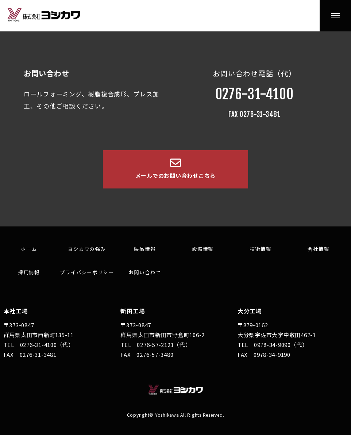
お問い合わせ (145, 272)
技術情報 (260, 248)
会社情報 (318, 248)
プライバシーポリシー (87, 272)
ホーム (29, 248)
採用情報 (29, 272)
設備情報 (202, 248)
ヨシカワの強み (86, 248)
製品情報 (144, 248)
